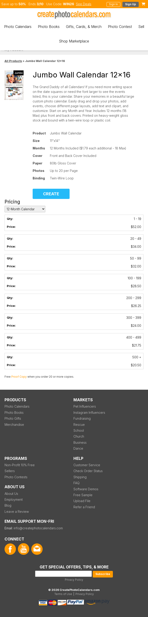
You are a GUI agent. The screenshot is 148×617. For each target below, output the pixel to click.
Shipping (80, 477)
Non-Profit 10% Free (20, 465)
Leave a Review (17, 511)
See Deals (83, 4)
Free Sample (82, 495)
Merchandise (14, 424)
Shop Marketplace (74, 41)
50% (22, 4)
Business (80, 442)
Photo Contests (16, 477)
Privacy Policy (74, 579)
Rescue (79, 424)
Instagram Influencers (89, 412)
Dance (78, 448)
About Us (11, 494)
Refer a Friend (84, 507)
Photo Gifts (13, 418)
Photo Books (49, 26)
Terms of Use (63, 594)
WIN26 (68, 4)
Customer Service (86, 465)
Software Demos (85, 489)
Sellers (10, 471)
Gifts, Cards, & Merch (84, 26)
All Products (13, 61)
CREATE (51, 193)
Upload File (81, 501)
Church (78, 436)
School (78, 430)
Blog (8, 505)
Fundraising (82, 418)
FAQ (76, 483)
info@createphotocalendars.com (38, 528)
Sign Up (130, 4)
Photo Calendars (18, 26)
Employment (14, 499)
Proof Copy (19, 376)
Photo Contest (120, 26)
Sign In (113, 4)
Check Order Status (88, 471)
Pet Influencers (84, 406)
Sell (141, 26)
